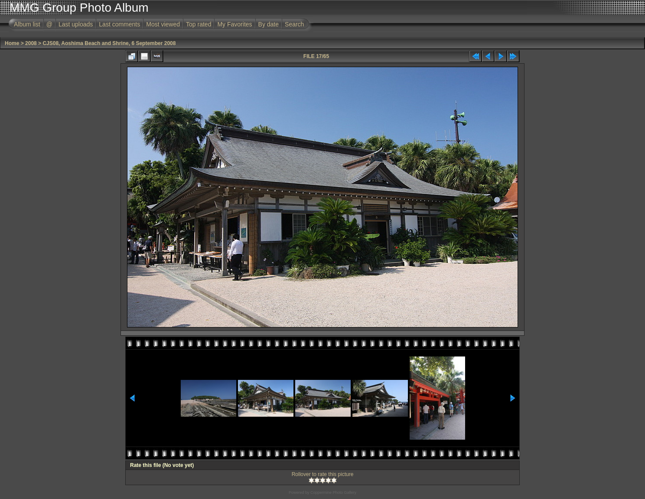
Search (294, 24)
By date (268, 24)
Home (12, 43)
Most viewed (163, 24)
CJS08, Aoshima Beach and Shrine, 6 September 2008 (109, 43)
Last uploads (76, 24)
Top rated (198, 24)
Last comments (119, 24)
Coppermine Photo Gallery (333, 492)
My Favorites (234, 24)
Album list (27, 24)
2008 (31, 43)
